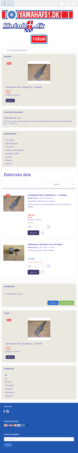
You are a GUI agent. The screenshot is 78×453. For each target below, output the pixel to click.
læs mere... (14, 123)
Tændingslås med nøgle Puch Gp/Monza (45, 244)
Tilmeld (8, 445)
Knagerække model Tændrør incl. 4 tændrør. (24, 87)
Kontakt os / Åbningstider (14, 150)
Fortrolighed (9, 140)
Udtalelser (9, 160)
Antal (30, 227)
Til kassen (53, 303)
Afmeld (16, 445)
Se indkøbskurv (66, 303)
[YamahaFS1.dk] (37, 14)
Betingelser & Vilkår (12, 153)
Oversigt (8, 157)
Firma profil (9, 147)
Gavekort (8, 163)
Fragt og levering (11, 143)
